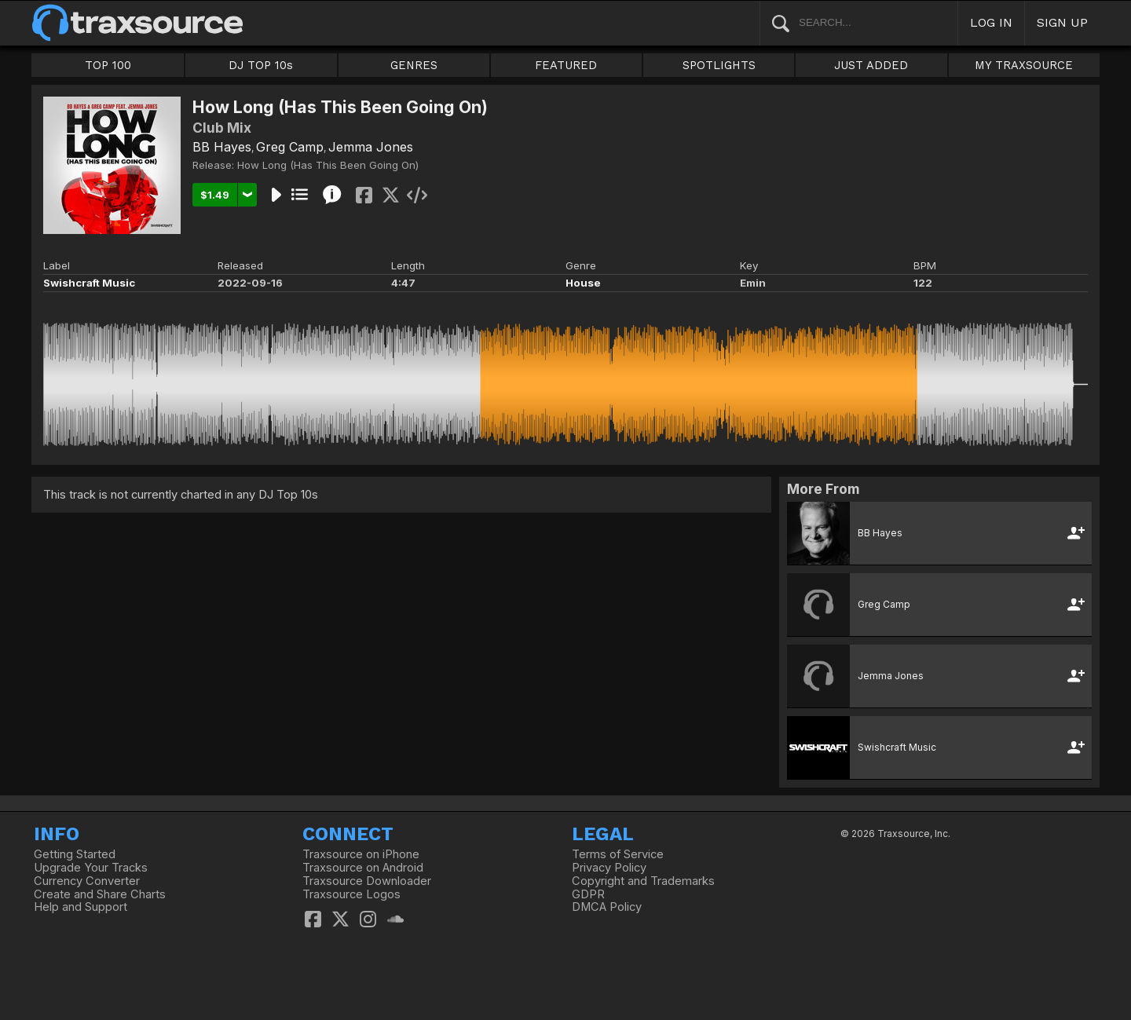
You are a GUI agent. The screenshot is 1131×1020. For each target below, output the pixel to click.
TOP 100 (108, 65)
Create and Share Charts (100, 894)
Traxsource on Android (362, 868)
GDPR (588, 894)
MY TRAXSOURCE (1024, 65)
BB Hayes (221, 147)
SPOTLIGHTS (719, 65)
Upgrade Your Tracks (91, 868)
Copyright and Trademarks (643, 881)
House (583, 282)
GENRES (413, 65)
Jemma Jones (370, 147)
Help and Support (80, 907)
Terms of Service (618, 854)
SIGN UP (1062, 22)
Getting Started (74, 854)
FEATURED (566, 65)
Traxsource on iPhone (360, 854)
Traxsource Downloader (366, 881)
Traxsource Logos (351, 894)
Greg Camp (290, 147)
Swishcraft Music (89, 282)
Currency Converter (87, 881)
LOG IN (991, 22)
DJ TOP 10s (261, 65)
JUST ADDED (871, 65)
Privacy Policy (609, 868)
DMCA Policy (607, 907)
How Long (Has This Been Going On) (328, 165)
